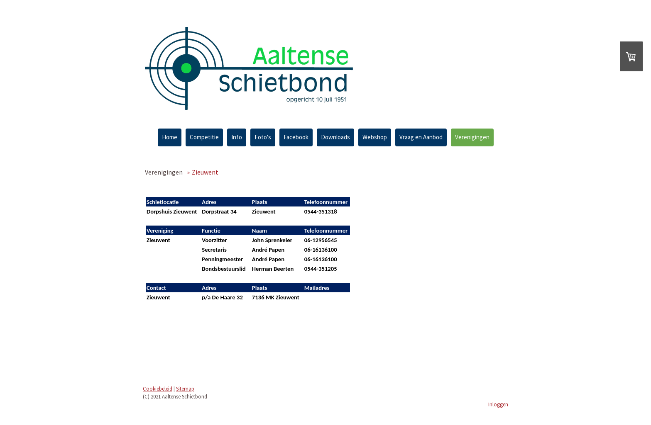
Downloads (335, 137)
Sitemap (185, 388)
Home (169, 137)
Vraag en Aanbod (421, 137)
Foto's (263, 137)
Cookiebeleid (157, 388)
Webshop (374, 137)
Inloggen (498, 404)
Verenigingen (472, 137)
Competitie (204, 137)
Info (236, 137)
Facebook (296, 137)
